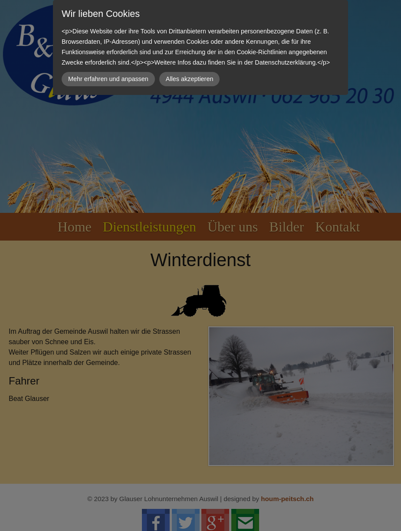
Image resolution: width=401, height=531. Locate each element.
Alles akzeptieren (190, 78)
